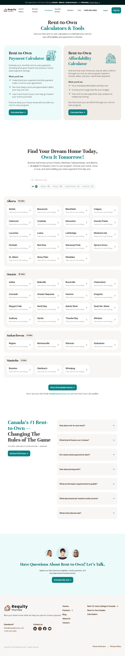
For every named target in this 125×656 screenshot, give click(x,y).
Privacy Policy (115, 646)
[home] (10, 10)
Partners (70, 10)
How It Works (21, 10)
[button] (87, 425)
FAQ (79, 10)
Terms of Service (99, 646)
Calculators (48, 10)
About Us (66, 618)
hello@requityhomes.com (14, 628)
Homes (65, 606)
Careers (66, 622)
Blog (64, 614)
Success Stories (58, 10)
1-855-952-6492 (10, 631)
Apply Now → (95, 2)
